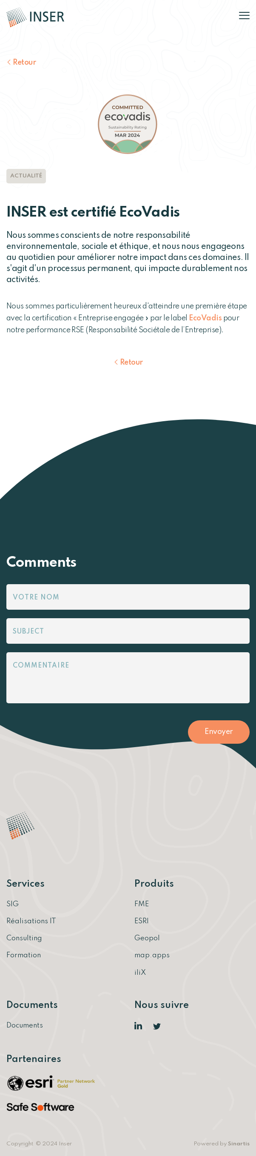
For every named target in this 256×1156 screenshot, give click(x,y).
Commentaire (41, 665)
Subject (28, 631)
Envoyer (219, 732)
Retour (24, 62)
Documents (24, 1025)
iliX (140, 972)
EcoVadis (205, 318)
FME (141, 904)
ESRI (141, 921)
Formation (23, 955)
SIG (12, 904)
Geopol (147, 938)
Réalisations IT (31, 921)
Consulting (24, 938)
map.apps (152, 955)
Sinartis (239, 1144)
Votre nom (36, 597)
